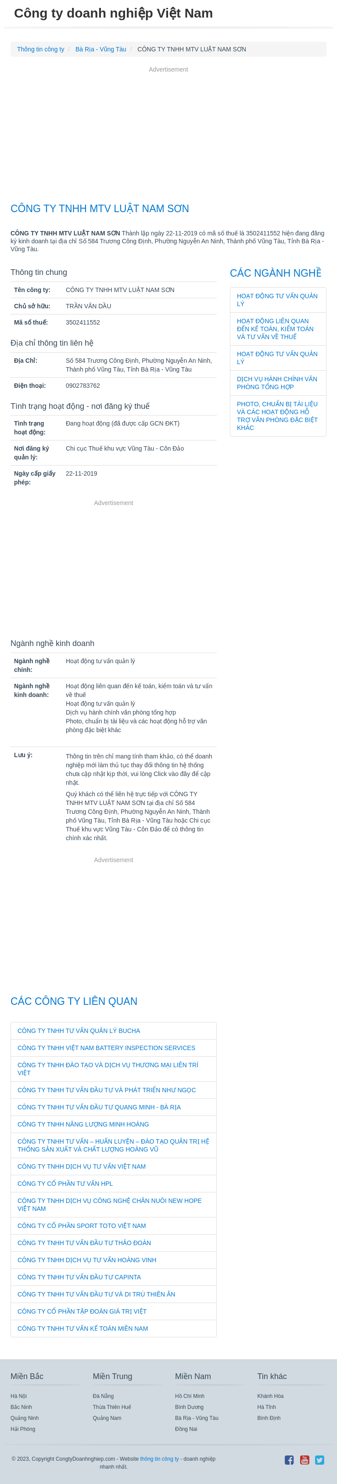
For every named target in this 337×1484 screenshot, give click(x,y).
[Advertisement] (168, 135)
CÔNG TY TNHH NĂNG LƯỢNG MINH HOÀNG (83, 1124)
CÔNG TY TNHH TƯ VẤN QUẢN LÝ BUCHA (79, 1030)
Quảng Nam (107, 1418)
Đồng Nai (186, 1429)
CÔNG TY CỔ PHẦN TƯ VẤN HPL (65, 1183)
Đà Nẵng (103, 1396)
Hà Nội (19, 1396)
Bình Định (269, 1418)
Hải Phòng (23, 1429)
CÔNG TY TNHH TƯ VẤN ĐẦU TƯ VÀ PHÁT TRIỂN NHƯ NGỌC (107, 1090)
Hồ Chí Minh (189, 1396)
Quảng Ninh (25, 1418)
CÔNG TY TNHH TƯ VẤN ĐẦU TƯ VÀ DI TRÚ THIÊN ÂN (96, 1294)
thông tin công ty (159, 1459)
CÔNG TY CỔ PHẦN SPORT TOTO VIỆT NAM (82, 1225)
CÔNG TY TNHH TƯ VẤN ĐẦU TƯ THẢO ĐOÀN (84, 1242)
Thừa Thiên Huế (112, 1407)
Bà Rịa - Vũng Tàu (197, 1418)
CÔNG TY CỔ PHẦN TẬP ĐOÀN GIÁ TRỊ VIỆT (82, 1311)
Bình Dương (189, 1407)
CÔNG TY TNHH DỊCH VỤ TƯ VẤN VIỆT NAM (82, 1166)
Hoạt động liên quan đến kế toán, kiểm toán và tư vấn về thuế (275, 329)
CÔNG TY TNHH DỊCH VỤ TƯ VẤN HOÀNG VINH (87, 1260)
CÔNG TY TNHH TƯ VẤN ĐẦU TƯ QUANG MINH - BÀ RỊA (99, 1107)
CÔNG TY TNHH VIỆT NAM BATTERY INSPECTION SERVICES (106, 1047)
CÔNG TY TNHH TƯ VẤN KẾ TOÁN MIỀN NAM (83, 1328)
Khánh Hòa (271, 1396)
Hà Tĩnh (267, 1407)
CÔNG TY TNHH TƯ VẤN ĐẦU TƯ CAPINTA (79, 1277)
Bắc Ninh (21, 1407)
